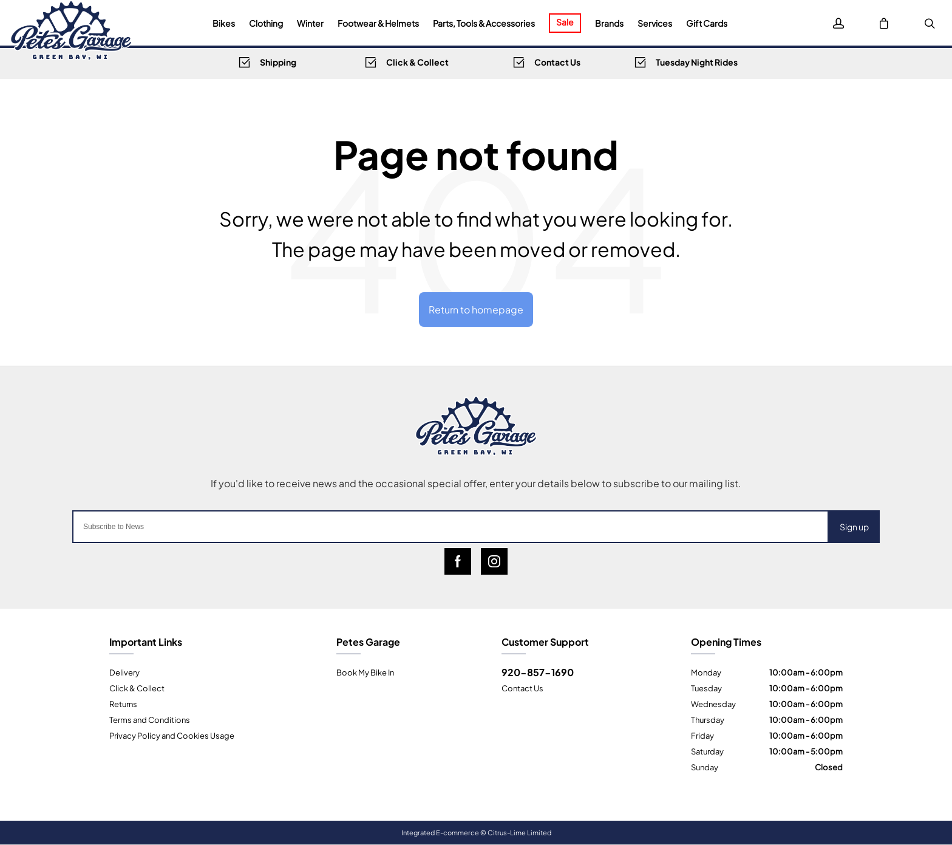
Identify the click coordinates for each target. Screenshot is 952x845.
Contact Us (522, 687)
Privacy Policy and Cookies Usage (171, 735)
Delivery (124, 672)
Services (655, 23)
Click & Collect (137, 687)
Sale (565, 22)
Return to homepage (476, 309)
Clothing (266, 23)
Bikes (223, 23)
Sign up (854, 526)
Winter (310, 23)
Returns (123, 703)
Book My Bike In (365, 672)
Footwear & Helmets (378, 23)
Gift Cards (706, 23)
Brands (609, 23)
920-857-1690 (537, 672)
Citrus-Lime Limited (519, 832)
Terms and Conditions (149, 719)
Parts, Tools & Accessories (484, 23)
